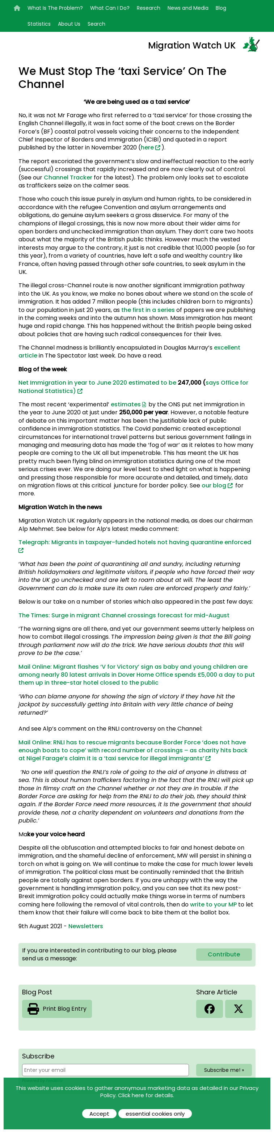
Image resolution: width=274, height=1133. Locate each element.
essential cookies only (155, 1113)
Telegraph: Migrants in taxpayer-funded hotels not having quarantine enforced (134, 542)
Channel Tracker (68, 177)
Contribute (224, 954)
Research (148, 8)
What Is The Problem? (55, 8)
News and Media (188, 8)
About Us (69, 24)
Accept (99, 1113)
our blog (214, 485)
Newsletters (85, 926)
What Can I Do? (110, 8)
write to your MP (213, 904)
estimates (126, 404)
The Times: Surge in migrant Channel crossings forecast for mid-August (123, 615)
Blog (221, 8)
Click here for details (145, 1095)
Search (96, 24)
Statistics (39, 24)
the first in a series (148, 310)
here (147, 147)
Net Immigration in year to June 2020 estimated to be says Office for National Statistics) (133, 387)
